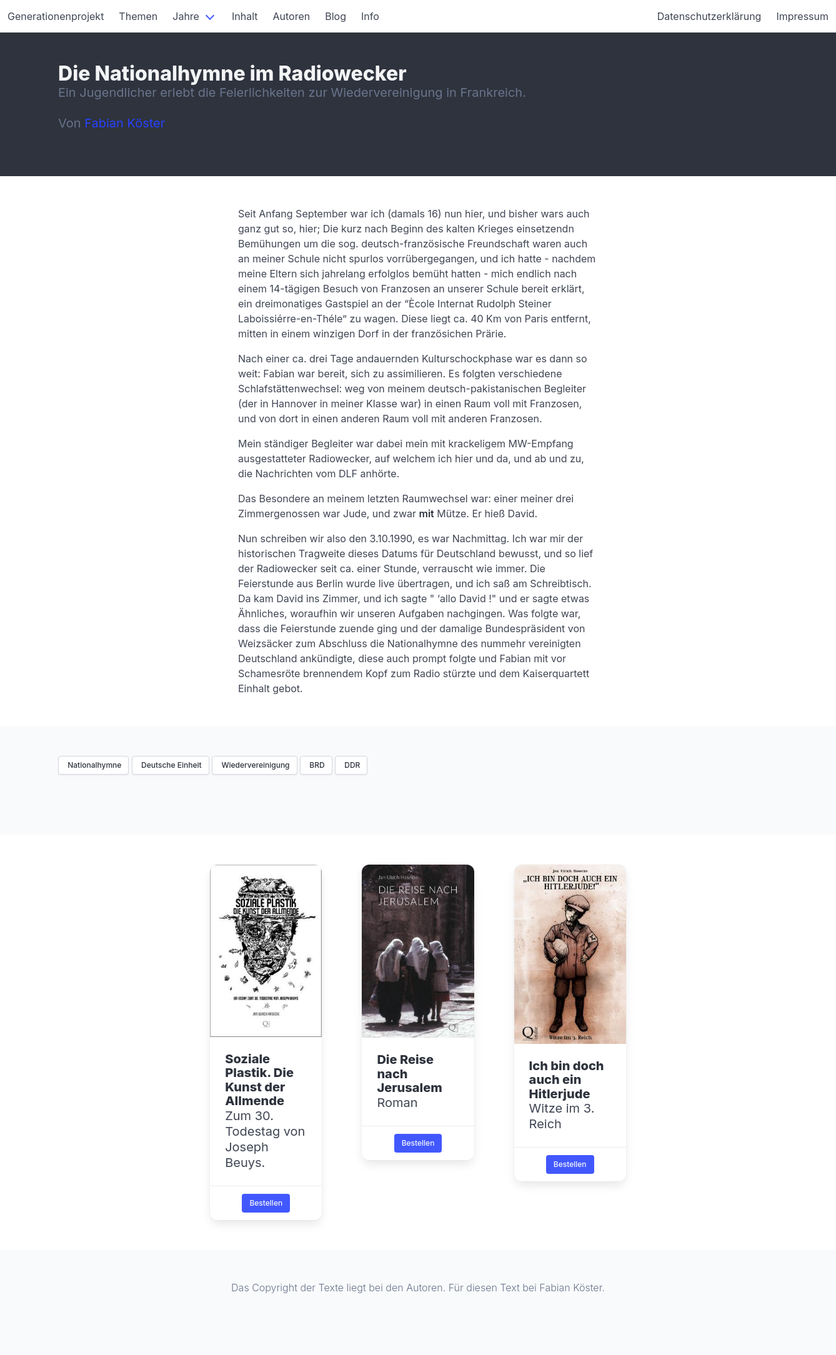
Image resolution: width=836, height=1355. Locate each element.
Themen (138, 16)
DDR (351, 765)
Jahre (185, 16)
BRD (316, 765)
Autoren (292, 16)
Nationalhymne (93, 765)
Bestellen (265, 1203)
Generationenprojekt (55, 16)
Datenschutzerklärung (709, 16)
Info (370, 16)
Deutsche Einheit (170, 765)
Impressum (802, 16)
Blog (335, 16)
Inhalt (245, 16)
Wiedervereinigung (254, 765)
